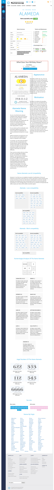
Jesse (32, 221)
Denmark (40, 426)
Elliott (29, 219)
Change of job (21, 469)
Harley (39, 245)
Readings (19, 5)
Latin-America (41, 439)
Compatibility (28, 5)
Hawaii (21, 432)
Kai (29, 221)
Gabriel (24, 198)
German (13, 431)
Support (28, 1)
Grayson (17, 198)
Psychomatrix (10, 460)
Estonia (30, 428)
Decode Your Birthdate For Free (30, 68)
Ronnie (27, 217)
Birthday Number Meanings (12, 476)
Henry (37, 198)
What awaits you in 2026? (12, 463)
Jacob (27, 212)
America (22, 419)
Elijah (16, 196)
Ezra (16, 249)
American (31, 419)
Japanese (22, 438)
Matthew (20, 198)
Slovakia (40, 447)
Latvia (12, 440)
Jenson (17, 247)
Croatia (30, 425)
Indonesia (22, 435)
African (30, 418)
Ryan (24, 221)
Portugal (13, 446)
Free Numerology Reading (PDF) (35, 459)
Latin (30, 439)
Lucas (40, 200)
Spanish (30, 448)
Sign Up (3, 18)
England (40, 427)
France (21, 430)
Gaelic (39, 430)
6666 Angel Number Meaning (17, 394)
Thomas (33, 212)
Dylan (40, 205)
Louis (27, 219)
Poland (30, 444)
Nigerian (13, 443)
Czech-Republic (23, 426)
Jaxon (31, 205)
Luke (32, 219)
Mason (35, 201)
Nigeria (39, 442)
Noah (34, 194)
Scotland (13, 447)
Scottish (21, 447)
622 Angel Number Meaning (17, 372)
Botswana (31, 422)
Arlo (34, 203)
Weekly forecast (10, 464)
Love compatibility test (11, 467)
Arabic (12, 421)
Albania (12, 419)
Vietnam (26, 451)
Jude (24, 217)
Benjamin (17, 245)
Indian (12, 435)
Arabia (39, 419)
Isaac (37, 200)
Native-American (14, 442)
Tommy (32, 203)
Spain (21, 448)
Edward (41, 203)
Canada (21, 423)
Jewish (30, 438)
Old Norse (40, 443)
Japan (12, 438)
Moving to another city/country (24, 476)
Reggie (37, 203)
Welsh (35, 451)
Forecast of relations (22, 460)
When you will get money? (23, 478)
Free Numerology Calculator (35, 462)
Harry (31, 194)
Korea (12, 439)
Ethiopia (40, 428)
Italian (21, 436)
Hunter (38, 201)
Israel (12, 436)
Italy (30, 436)
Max (34, 200)
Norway (30, 443)
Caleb (26, 247)
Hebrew (30, 432)
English (12, 428)
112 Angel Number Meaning (17, 383)
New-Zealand (32, 442)
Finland (12, 430)
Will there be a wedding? (23, 459)
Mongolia (31, 440)
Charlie (40, 194)
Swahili (39, 448)
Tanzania (22, 450)
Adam (34, 205)
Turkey (39, 450)
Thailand (31, 450)
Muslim (39, 440)
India (39, 434)
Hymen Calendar (33, 473)
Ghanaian (31, 431)
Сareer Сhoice (10, 468)
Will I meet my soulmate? (23, 458)
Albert (33, 217)
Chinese (22, 425)
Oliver (17, 194)
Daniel (20, 194)
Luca (31, 247)
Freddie (34, 196)
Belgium (13, 422)
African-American (42, 418)
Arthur (34, 198)
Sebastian (23, 194)
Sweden (13, 450)
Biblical (21, 422)
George (24, 212)
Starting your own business (23, 470)
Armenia (22, 421)
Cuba (39, 425)
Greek (12, 432)
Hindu (39, 432)
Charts (8, 5)
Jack (36, 194)
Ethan (30, 214)
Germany (22, 431)
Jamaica (39, 436)
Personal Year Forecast (34, 468)
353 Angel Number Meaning (31, 372)
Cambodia (13, 423)
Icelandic (31, 434)
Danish (30, 426)
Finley (31, 201)
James (27, 214)
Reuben (21, 245)
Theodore (22, 196)
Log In (3, 13)
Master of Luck (33, 469)
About (43, 458)
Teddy (33, 214)
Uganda (17, 451)
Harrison (40, 240)
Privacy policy (44, 462)
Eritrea (21, 428)
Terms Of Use (44, 463)
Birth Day (9, 458)
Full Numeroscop (33, 466)
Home (3, 6)
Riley (37, 205)
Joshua (41, 198)
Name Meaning (10, 459)
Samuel (24, 245)
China (12, 425)
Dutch (21, 427)
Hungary (13, 434)
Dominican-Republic (15, 427)
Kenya (39, 438)
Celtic (39, 423)
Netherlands (22, 442)
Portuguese (22, 446)
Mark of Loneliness (33, 472)
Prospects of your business (23, 472)
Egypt (30, 427)
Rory (31, 245)
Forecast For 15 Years (11, 462)
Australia (31, 421)
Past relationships (22, 462)
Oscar (31, 198)
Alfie (37, 196)
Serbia (30, 447)
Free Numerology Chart (34, 458)
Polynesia (40, 444)
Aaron (33, 222)
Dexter (27, 221)
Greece (39, 431)
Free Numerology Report (34, 460)
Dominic (30, 222)
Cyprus (12, 426)
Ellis (27, 222)
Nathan (24, 222)
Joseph (41, 201)
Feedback (43, 459)
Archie (40, 196)
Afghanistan (13, 418)
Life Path (23, 5)
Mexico (21, 440)
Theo (30, 212)
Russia (30, 446)
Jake (19, 196)
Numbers (34, 5)
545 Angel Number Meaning (31, 383)
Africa (21, 418)
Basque (39, 421)
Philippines (22, 444)
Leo (31, 196)
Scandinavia (40, 446)
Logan (24, 214)
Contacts (43, 466)
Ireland (30, 435)
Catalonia (31, 423)
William (32, 200)
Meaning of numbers (11, 473)
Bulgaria (40, 422)
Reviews (43, 460)
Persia (12, 444)
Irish (39, 435)
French (30, 430)
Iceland (21, 434)
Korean (21, 439)
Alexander (32, 242)
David (30, 217)
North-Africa (22, 443)
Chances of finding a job (23, 468)
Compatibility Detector (34, 470)
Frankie (34, 247)
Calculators (13, 5)
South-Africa (14, 448)
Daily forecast (10, 466)
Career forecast (21, 466)
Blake (24, 219)
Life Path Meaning (11, 474)
